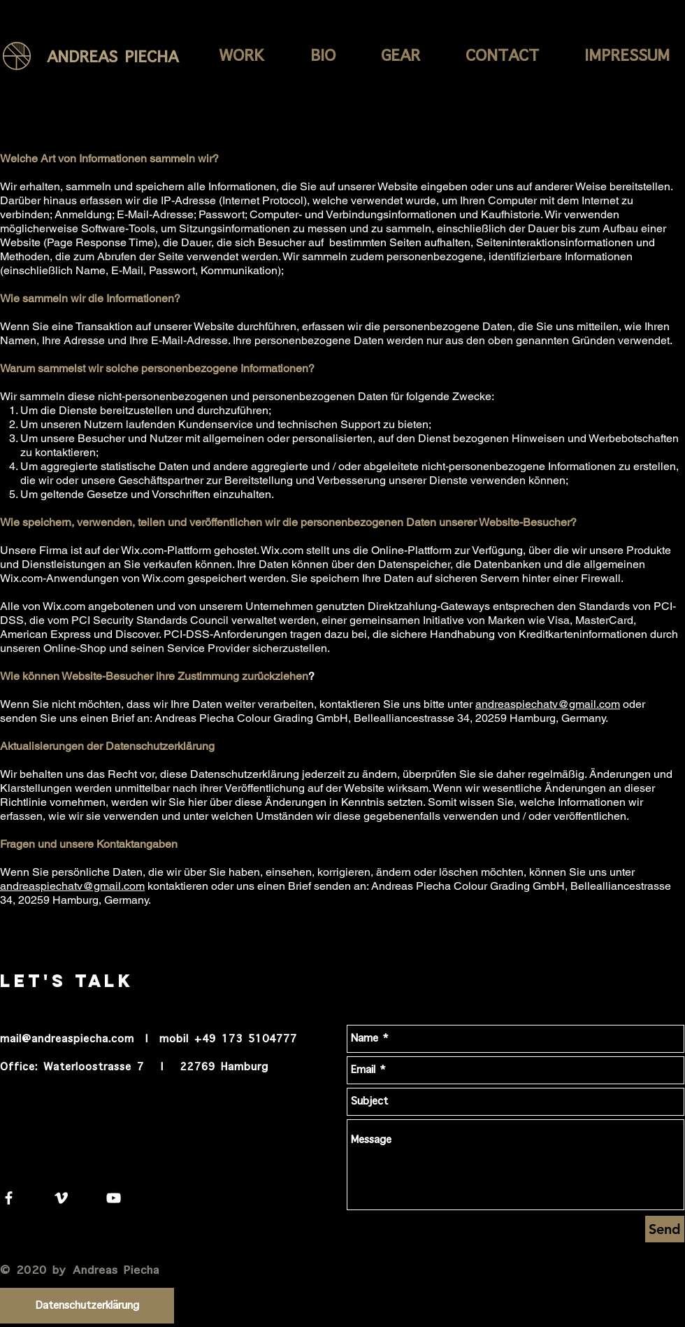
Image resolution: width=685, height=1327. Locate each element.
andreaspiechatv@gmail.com (547, 704)
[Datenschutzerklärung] (87, 1306)
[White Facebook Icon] (8, 1198)
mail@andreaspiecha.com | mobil (94, 1039)
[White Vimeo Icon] (61, 1198)
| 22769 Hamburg (214, 1067)
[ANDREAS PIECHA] (137, 57)
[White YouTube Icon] (113, 1198)
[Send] (664, 1229)
